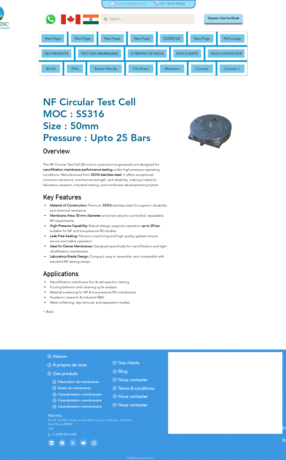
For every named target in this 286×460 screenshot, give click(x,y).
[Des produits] (65, 373)
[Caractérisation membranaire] (82, 394)
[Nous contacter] (132, 379)
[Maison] (62, 356)
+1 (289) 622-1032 (62, 434)
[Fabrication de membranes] (78, 382)
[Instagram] (94, 443)
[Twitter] (73, 443)
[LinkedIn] (51, 443)
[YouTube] (83, 443)
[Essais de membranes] (74, 388)
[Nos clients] (129, 362)
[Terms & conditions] (136, 388)
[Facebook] (62, 443)
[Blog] (127, 371)
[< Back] (51, 312)
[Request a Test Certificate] (223, 18)
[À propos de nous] (70, 365)
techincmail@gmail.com (131, 4)
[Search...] (148, 19)
